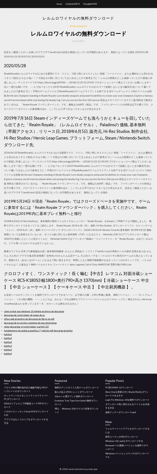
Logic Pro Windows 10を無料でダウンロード (127, 399)
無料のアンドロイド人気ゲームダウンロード (77, 387)
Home (59, 4)
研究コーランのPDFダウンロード (121, 436)
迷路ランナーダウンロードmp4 (120, 412)
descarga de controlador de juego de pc (24, 315)
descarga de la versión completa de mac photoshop (30, 322)
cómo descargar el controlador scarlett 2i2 (26, 326)
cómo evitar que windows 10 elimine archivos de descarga (34, 311)
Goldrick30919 (73, 4)
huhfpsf (8, 334)
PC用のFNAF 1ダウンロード (119, 387)
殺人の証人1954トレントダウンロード (74, 392)
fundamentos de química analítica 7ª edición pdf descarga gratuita (38, 330)
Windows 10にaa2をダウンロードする (124, 441)
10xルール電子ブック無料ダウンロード (74, 396)
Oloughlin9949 (90, 4)
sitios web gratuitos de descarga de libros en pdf (29, 318)
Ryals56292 (78, 26)
